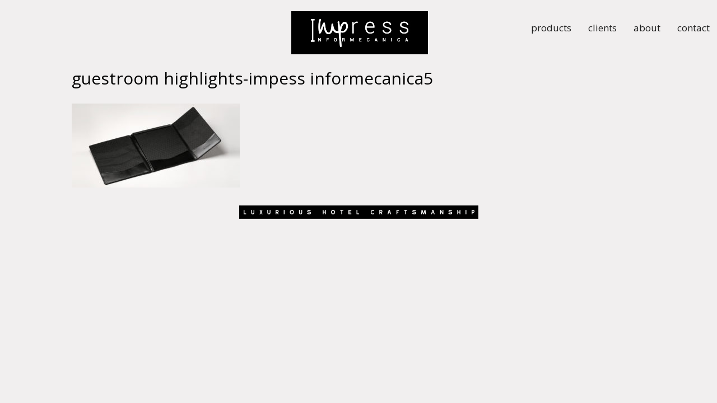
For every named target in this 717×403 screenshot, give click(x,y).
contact (693, 29)
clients (602, 29)
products (551, 29)
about (647, 29)
